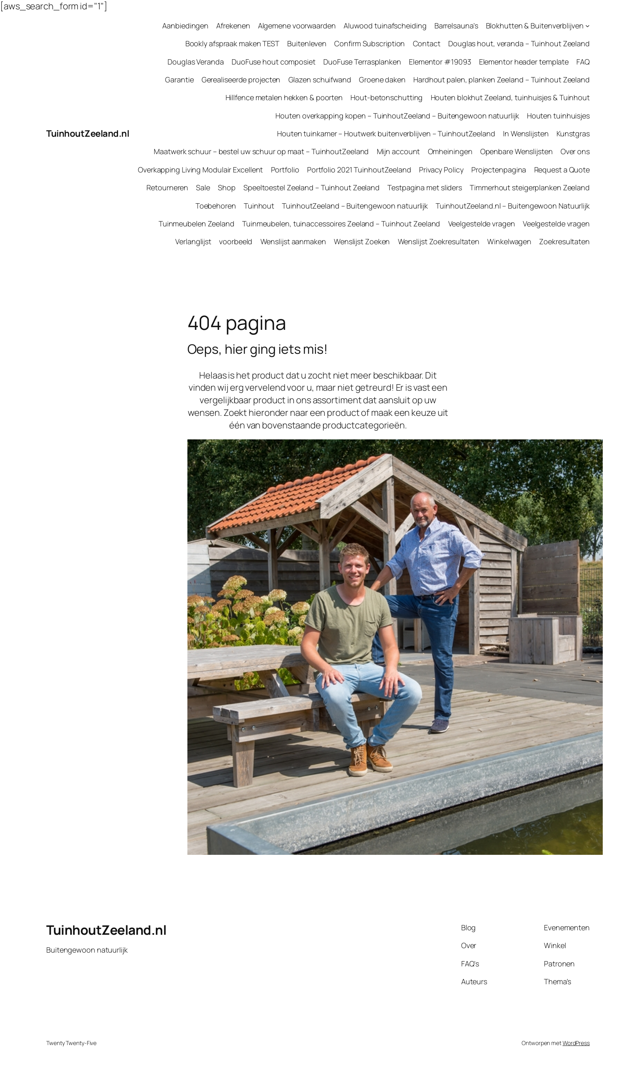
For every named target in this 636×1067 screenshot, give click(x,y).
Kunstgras (573, 133)
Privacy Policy (441, 169)
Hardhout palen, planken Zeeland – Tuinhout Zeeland (501, 79)
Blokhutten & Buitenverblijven (535, 25)
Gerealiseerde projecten (241, 79)
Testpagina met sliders (424, 187)
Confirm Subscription (369, 43)
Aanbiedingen (185, 25)
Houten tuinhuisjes (558, 115)
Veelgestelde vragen (481, 223)
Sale (203, 187)
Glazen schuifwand (319, 79)
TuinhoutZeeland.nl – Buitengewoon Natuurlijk (513, 206)
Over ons (575, 151)
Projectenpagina (498, 169)
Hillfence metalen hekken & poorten (284, 97)
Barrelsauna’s (456, 25)
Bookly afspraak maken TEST (232, 43)
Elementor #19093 (440, 62)
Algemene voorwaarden (297, 25)
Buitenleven (307, 43)
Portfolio (285, 169)
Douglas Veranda (196, 62)
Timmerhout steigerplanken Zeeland (530, 187)
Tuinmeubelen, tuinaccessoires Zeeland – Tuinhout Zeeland (341, 223)
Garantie (179, 79)
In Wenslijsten (526, 133)
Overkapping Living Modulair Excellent (200, 169)
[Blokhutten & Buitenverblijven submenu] (587, 26)
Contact (426, 43)
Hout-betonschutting (386, 97)
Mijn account (398, 151)
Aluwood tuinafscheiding (385, 25)
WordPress (576, 1043)
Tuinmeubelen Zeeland (196, 223)
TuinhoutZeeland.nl (87, 133)
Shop (227, 187)
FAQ (583, 62)
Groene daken (382, 79)
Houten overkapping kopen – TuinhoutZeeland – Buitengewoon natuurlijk (397, 115)
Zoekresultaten (564, 241)
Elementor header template (524, 62)
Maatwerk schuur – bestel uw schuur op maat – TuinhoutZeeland (261, 151)
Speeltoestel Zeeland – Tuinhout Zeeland (311, 187)
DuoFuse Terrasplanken (362, 62)
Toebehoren (216, 206)
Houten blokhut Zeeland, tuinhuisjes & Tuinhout (510, 97)
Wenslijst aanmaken (293, 241)
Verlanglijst (193, 241)
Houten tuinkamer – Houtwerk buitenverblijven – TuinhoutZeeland (386, 133)
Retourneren (167, 187)
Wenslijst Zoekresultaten (439, 241)
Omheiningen (450, 151)
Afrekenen (233, 25)
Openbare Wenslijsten (516, 151)
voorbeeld (235, 241)
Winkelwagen (509, 241)
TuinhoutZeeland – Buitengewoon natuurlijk (355, 206)
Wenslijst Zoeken (362, 241)
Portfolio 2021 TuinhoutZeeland (359, 169)
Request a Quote (562, 169)
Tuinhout (259, 206)
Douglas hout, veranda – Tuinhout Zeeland (519, 43)
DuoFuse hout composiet (274, 62)
